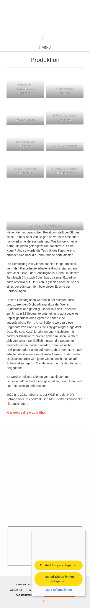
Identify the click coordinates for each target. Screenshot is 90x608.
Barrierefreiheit (27, 595)
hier (9, 403)
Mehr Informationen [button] (58, 589)
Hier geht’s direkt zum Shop (27, 412)
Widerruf (16, 590)
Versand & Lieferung (30, 584)
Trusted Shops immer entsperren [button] (58, 579)
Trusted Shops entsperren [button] (58, 565)
